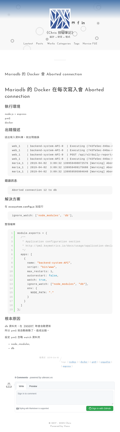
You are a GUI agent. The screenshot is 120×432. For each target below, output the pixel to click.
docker (84, 362)
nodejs (72, 362)
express (67, 367)
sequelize (105, 362)
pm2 (94, 362)
